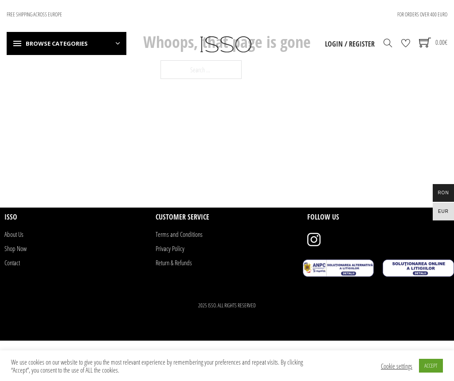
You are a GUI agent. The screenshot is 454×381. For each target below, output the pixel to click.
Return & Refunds (174, 262)
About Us (13, 234)
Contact (12, 262)
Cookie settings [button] (396, 366)
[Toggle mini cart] (433, 42)
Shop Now (15, 248)
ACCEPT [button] (431, 365)
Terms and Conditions (179, 234)
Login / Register (350, 44)
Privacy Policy (170, 248)
